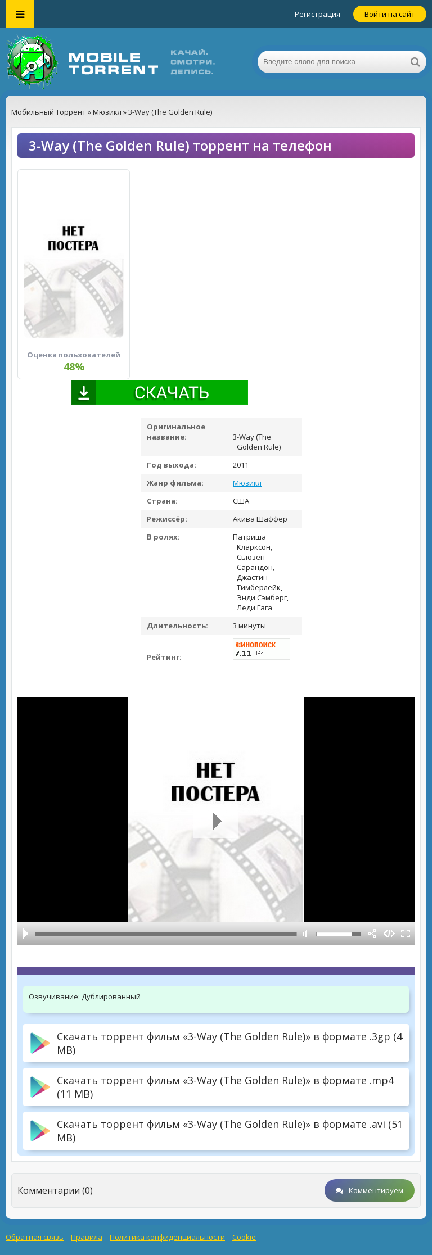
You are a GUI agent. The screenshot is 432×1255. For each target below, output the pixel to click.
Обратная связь (35, 1237)
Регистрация (317, 14)
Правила (86, 1237)
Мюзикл (247, 483)
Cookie (244, 1237)
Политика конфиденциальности (167, 1237)
